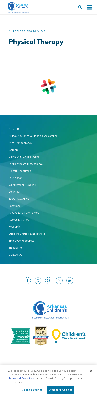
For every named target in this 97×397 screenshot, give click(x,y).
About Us (14, 129)
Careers (13, 150)
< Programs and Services (27, 31)
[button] (80, 7)
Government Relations (22, 184)
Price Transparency (20, 143)
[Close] (91, 371)
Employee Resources (21, 240)
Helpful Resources (20, 171)
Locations (15, 205)
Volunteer (14, 191)
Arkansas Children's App (24, 212)
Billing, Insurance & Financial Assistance (33, 136)
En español (16, 247)
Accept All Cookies (60, 389)
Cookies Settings (32, 389)
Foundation (16, 177)
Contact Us (15, 254)
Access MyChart (19, 219)
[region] (48, 381)
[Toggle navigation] (89, 7)
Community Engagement (24, 156)
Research (14, 226)
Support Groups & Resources (27, 233)
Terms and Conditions (21, 378)
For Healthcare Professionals (26, 164)
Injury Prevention (19, 199)
